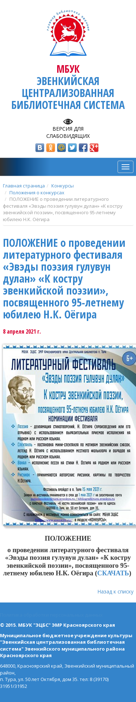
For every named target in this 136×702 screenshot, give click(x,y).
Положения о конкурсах (36, 192)
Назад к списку (115, 591)
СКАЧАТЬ (113, 573)
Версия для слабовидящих (68, 132)
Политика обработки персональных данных (51, 615)
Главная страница (24, 185)
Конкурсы (62, 185)
